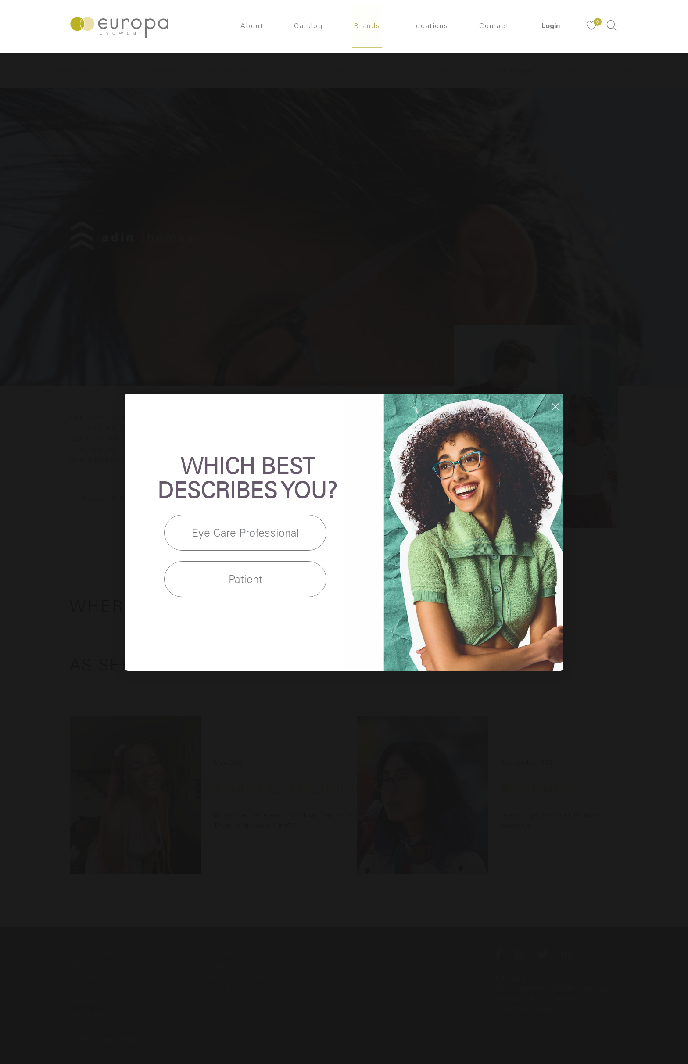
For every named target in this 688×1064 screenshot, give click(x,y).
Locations (431, 28)
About (250, 28)
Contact (496, 28)
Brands (367, 28)
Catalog (308, 28)
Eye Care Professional (245, 532)
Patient (245, 579)
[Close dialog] (555, 407)
